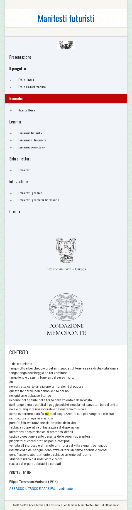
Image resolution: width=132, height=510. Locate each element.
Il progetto (17, 68)
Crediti (14, 211)
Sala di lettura (20, 159)
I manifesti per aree (30, 192)
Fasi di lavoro (26, 79)
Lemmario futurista (30, 133)
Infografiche (18, 182)
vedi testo (66, 488)
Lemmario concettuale (31, 147)
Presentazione (20, 57)
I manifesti (24, 170)
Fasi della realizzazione (32, 86)
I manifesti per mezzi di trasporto (38, 199)
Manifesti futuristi (66, 18)
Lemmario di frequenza (32, 140)
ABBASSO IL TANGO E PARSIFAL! (33, 488)
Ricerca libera (26, 110)
